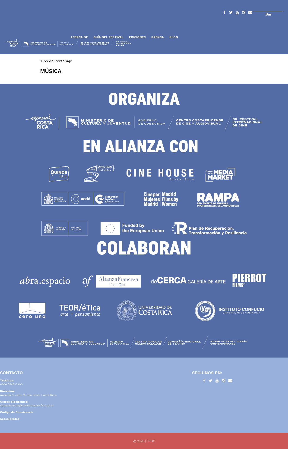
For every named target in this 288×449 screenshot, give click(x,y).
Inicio (36, 26)
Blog (173, 37)
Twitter (231, 13)
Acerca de (79, 37)
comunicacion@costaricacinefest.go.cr (27, 405)
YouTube (237, 13)
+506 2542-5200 (11, 384)
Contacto (250, 13)
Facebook (224, 13)
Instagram (244, 13)
